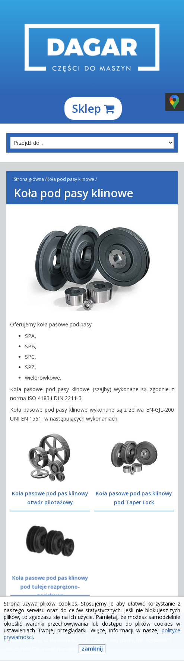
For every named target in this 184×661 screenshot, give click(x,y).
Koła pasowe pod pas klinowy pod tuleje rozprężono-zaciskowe (50, 586)
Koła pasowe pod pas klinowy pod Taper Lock (134, 498)
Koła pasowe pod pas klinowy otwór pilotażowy (50, 498)
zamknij (92, 648)
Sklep (93, 108)
